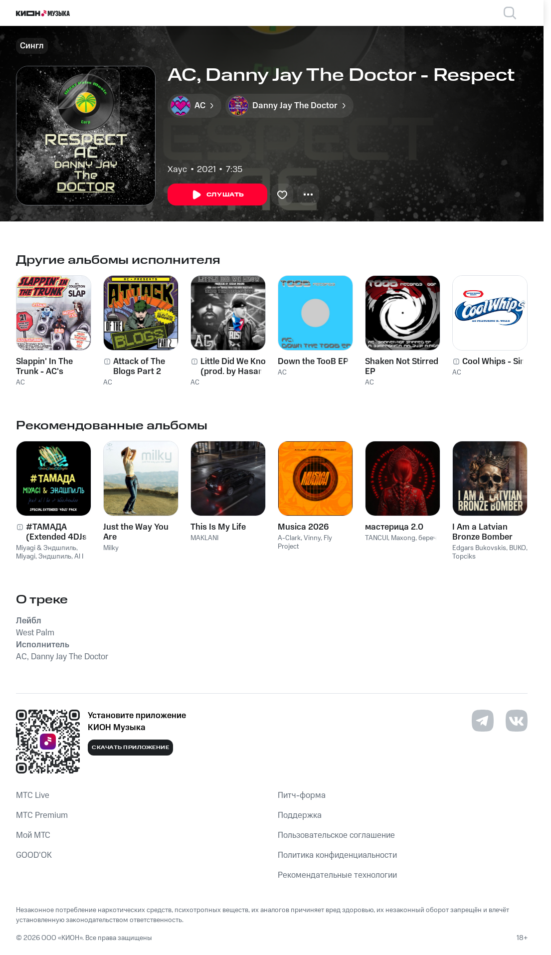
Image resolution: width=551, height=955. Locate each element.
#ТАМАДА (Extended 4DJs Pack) (56, 532)
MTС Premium (42, 815)
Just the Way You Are (136, 532)
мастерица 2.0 (394, 527)
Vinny (312, 538)
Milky (111, 548)
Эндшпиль (54, 557)
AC (20, 382)
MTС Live (32, 795)
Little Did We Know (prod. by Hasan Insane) (236, 367)
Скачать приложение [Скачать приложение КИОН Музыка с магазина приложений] (130, 747)
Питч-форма (302, 795)
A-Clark (289, 538)
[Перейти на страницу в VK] (517, 721)
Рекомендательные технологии (337, 875)
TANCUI (376, 538)
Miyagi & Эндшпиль (46, 548)
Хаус (177, 170)
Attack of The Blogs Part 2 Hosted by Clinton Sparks (147, 367)
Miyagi (25, 557)
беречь (429, 538)
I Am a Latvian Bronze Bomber (482, 532)
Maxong (403, 538)
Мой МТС (33, 835)
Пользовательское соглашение (336, 835)
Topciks (464, 557)
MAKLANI (204, 538)
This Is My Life (218, 527)
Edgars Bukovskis (479, 548)
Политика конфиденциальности (337, 855)
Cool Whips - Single (499, 362)
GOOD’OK (34, 855)
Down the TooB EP (313, 362)
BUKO (517, 548)
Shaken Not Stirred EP (401, 367)
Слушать (217, 195)
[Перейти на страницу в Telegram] (483, 721)
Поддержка (300, 815)
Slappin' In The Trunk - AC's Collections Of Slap (52, 367)
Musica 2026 (303, 527)
